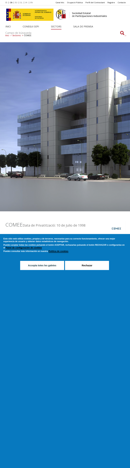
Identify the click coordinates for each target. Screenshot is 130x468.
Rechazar (87, 265)
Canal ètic (60, 2)
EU (16, 2)
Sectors (56, 26)
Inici (8, 26)
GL (21, 2)
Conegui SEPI (31, 26)
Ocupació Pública (75, 2)
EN (31, 2)
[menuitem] (7, 2)
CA (11, 2)
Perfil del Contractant (95, 2)
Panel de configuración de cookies (24, 247)
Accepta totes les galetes (42, 265)
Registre (111, 2)
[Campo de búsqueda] (122, 33)
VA (26, 2)
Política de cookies (58, 251)
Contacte (122, 2)
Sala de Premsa (83, 26)
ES (6, 2)
